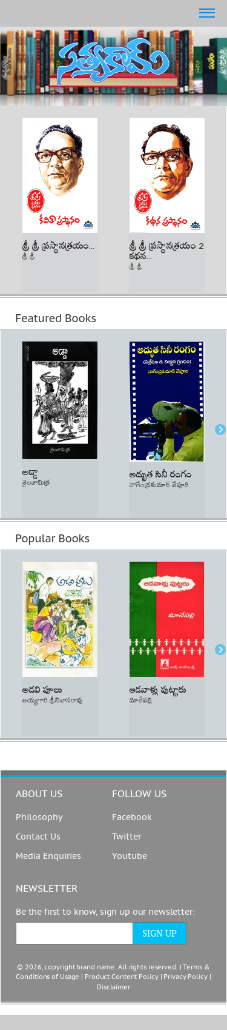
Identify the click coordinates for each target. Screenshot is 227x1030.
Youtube (129, 856)
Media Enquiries (48, 856)
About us (39, 794)
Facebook (132, 817)
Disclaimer (113, 987)
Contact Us (38, 837)
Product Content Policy (122, 977)
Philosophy (39, 817)
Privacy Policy (185, 977)
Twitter (126, 837)
